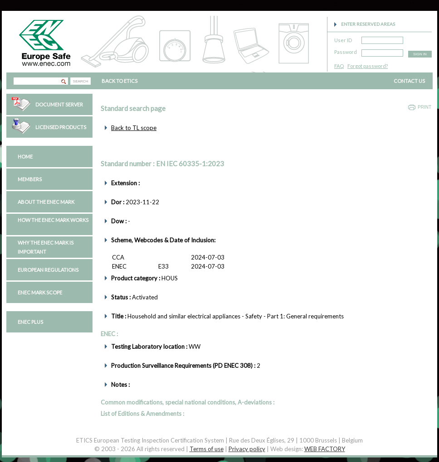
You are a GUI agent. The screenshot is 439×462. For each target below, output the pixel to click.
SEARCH (80, 81)
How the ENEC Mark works (53, 220)
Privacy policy (247, 448)
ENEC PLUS (30, 322)
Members (30, 179)
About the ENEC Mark (46, 202)
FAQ (339, 66)
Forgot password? (367, 66)
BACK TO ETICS (119, 81)
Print (424, 107)
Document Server (59, 104)
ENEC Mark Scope (40, 292)
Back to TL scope (133, 127)
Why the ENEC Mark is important (45, 247)
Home (25, 156)
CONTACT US (409, 81)
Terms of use (207, 448)
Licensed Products (60, 127)
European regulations (48, 270)
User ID (343, 38)
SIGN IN (420, 54)
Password (345, 50)
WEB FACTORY (324, 448)
